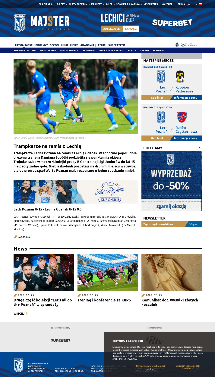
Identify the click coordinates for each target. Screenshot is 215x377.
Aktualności (23, 45)
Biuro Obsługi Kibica (101, 371)
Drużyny (41, 45)
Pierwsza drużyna (25, 50)
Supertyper (116, 45)
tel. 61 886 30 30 (63, 371)
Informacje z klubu (111, 50)
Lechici (101, 45)
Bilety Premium (77, 4)
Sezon (54, 45)
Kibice (74, 45)
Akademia (88, 50)
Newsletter (151, 4)
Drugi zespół (48, 50)
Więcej (19, 313)
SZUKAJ (182, 4)
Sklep (109, 4)
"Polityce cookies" (137, 355)
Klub (64, 45)
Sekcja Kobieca (69, 50)
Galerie (144, 50)
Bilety (61, 4)
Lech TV (131, 50)
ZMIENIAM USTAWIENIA (124, 358)
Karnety (96, 4)
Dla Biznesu (46, 4)
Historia (158, 50)
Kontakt (167, 4)
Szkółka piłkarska (128, 4)
